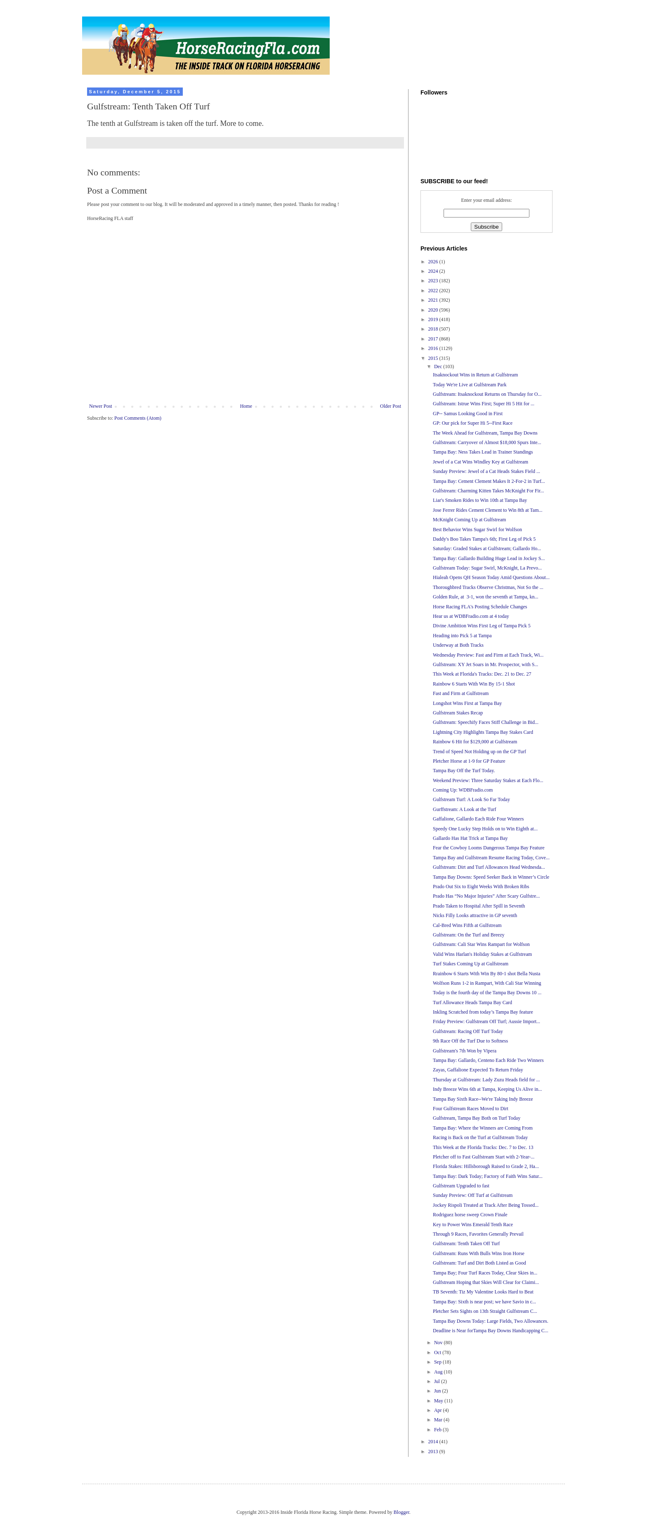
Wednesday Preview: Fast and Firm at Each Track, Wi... (488, 655)
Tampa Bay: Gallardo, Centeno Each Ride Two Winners (488, 1060)
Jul (437, 1381)
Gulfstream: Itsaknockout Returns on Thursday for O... (487, 394)
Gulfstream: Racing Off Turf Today (468, 1031)
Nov (439, 1342)
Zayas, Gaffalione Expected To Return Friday (478, 1070)
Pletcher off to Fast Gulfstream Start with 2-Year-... (483, 1157)
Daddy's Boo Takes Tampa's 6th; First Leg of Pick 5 (484, 539)
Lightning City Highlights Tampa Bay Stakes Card (483, 732)
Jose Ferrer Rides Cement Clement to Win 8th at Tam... (488, 510)
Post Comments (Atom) (137, 418)
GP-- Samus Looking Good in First (468, 413)
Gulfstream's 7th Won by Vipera (464, 1051)
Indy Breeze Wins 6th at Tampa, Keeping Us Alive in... (487, 1089)
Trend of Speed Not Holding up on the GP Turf (479, 751)
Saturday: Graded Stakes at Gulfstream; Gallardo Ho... (487, 548)
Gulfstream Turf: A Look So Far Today (471, 799)
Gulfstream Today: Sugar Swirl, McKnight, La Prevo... (487, 568)
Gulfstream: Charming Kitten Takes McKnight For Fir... (488, 491)
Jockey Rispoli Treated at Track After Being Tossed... (485, 1205)
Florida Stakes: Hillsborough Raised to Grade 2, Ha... (486, 1166)
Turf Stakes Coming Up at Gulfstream (470, 964)
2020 (433, 310)
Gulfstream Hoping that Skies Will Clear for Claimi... (486, 1282)
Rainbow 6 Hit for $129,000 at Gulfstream (475, 742)
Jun (438, 1391)
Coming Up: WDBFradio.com (463, 790)
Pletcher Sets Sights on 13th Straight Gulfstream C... (485, 1311)
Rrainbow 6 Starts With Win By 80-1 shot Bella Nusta (486, 973)
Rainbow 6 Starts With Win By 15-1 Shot (474, 684)
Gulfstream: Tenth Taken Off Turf (466, 1243)
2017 (433, 339)
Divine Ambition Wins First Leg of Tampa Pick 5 (482, 626)
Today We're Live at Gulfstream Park (469, 385)
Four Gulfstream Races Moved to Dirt (470, 1108)
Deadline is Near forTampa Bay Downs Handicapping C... (490, 1330)
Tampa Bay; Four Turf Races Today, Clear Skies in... (485, 1273)
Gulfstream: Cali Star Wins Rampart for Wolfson (481, 944)
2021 (433, 300)
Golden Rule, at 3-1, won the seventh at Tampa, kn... (485, 597)
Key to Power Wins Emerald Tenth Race (473, 1224)
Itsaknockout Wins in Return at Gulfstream (475, 375)
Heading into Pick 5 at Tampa (462, 635)
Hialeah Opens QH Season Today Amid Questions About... (491, 577)
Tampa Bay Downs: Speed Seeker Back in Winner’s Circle (491, 877)
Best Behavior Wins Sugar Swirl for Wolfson (477, 529)
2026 (433, 262)
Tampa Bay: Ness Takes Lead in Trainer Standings (483, 452)
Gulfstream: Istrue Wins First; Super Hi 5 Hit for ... (483, 404)
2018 (433, 329)
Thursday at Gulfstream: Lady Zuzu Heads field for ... (486, 1080)
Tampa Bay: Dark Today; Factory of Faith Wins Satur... (488, 1176)
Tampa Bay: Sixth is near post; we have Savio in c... (484, 1302)
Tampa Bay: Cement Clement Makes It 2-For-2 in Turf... (489, 481)
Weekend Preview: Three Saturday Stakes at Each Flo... (488, 780)
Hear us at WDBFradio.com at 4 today (471, 616)
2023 (433, 281)
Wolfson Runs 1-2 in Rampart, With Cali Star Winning (487, 983)
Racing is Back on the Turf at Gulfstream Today (480, 1137)
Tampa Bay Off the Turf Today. (464, 770)
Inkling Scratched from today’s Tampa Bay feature (483, 1012)
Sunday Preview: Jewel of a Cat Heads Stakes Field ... (486, 471)
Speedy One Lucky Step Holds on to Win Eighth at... (485, 829)
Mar (439, 1420)
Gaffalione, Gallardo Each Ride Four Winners (478, 819)
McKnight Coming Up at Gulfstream (469, 519)
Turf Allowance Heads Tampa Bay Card (472, 1002)
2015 (433, 358)
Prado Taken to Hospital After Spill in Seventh (479, 906)
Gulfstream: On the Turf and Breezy (469, 935)
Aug (439, 1372)
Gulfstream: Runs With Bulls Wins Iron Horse (478, 1253)
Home (246, 406)
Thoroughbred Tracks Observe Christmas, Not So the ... (488, 587)
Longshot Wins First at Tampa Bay (467, 703)
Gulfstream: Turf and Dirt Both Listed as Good (479, 1263)
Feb (438, 1430)
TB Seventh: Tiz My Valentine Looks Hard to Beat (483, 1292)
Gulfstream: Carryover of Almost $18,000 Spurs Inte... (487, 442)
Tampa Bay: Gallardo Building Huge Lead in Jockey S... (489, 558)
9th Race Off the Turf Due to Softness (470, 1041)
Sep (438, 1362)
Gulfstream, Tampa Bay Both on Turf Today (476, 1118)
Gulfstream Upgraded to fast (461, 1186)
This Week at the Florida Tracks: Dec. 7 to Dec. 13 (483, 1147)
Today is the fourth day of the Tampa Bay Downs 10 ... (487, 992)
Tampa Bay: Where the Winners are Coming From (483, 1128)
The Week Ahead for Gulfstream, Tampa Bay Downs (485, 433)
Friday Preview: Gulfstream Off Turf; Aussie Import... (486, 1021)
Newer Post (100, 406)
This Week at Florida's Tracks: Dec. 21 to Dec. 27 (482, 674)
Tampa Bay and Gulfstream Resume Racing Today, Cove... (491, 858)
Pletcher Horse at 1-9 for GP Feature (469, 761)
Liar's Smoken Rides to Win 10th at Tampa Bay (480, 500)
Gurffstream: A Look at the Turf (464, 809)
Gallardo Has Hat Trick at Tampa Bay (470, 838)
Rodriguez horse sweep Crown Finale (470, 1215)
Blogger (401, 1512)
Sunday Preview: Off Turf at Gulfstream (472, 1195)
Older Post (390, 406)
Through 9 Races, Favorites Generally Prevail (478, 1234)
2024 (433, 271)
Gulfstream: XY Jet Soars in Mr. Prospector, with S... (485, 664)
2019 (433, 319)
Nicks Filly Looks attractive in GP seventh (475, 915)
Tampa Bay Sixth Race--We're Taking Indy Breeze (483, 1099)
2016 (433, 348)
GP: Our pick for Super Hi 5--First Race (472, 423)
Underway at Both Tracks (458, 645)
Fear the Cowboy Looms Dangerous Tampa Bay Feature (489, 848)
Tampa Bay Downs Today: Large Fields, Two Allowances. (490, 1321)
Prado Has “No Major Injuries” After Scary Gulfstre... (486, 896)
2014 (433, 1442)
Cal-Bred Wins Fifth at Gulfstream (467, 925)
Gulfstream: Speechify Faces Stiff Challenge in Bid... (485, 722)
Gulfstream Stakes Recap (458, 713)
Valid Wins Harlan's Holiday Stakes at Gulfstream (482, 954)
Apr (438, 1410)
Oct (438, 1352)
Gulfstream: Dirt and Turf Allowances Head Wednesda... (489, 867)
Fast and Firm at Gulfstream (461, 693)
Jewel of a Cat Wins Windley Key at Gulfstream (480, 462)
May (439, 1401)
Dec (438, 366)
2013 (433, 1451)
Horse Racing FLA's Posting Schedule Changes (480, 607)
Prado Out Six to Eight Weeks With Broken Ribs (481, 886)
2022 (433, 290)
